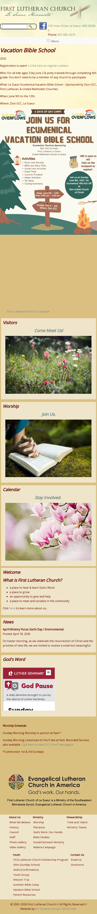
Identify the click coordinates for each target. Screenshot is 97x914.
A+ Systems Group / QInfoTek (56, 909)
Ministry (38, 817)
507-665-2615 (66, 35)
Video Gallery (17, 847)
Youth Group (21, 874)
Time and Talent (77, 822)
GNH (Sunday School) (26, 864)
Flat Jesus (39, 827)
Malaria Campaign (44, 847)
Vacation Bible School (26, 889)
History (14, 827)
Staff (12, 837)
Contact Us (77, 854)
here (12, 608)
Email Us (76, 859)
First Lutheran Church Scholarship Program (40, 859)
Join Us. (48, 414)
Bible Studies (41, 837)
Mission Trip (21, 879)
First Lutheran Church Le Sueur (28, 311)
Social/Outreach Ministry (48, 842)
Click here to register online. (49, 66)
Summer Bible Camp (26, 884)
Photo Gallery (18, 842)
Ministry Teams (77, 827)
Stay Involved (48, 497)
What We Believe (19, 822)
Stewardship (74, 817)
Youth (16, 854)
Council (14, 832)
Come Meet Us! (48, 330)
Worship (38, 822)
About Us (15, 817)
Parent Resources (24, 894)
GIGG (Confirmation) (26, 869)
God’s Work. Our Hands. (48, 832)
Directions (77, 864)
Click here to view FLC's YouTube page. (47, 744)
